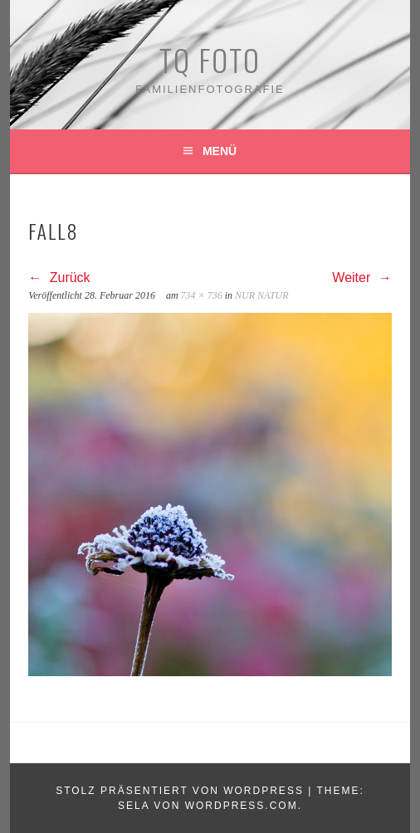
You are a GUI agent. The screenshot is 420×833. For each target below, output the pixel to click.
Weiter (361, 277)
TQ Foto (210, 59)
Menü (220, 151)
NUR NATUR (262, 295)
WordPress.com (241, 805)
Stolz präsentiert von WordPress (180, 790)
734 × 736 (201, 295)
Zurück (59, 277)
